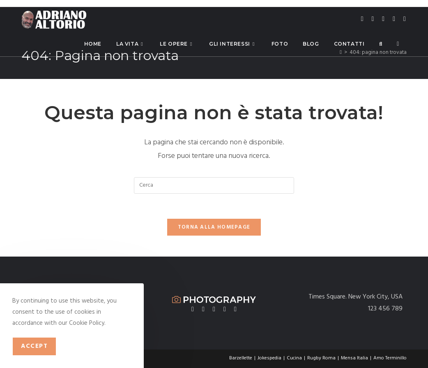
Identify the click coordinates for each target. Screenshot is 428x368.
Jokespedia (269, 358)
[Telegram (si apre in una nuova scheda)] (404, 19)
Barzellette (240, 358)
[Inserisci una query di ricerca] (214, 185)
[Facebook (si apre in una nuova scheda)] (373, 19)
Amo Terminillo (390, 358)
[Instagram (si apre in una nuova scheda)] (383, 19)
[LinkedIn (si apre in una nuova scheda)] (394, 19)
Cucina (294, 358)
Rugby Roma (321, 358)
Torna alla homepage (214, 227)
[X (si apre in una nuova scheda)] (362, 19)
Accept (34, 346)
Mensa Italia (354, 358)
